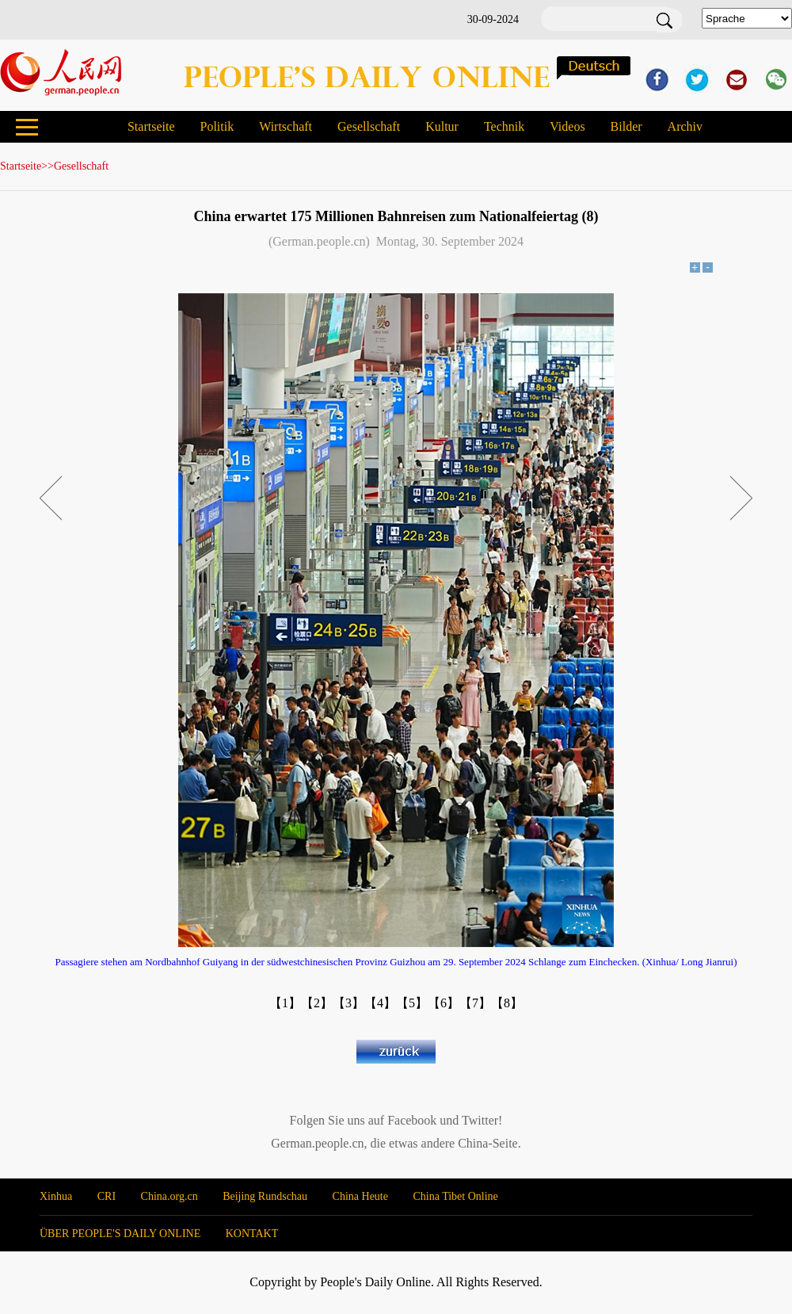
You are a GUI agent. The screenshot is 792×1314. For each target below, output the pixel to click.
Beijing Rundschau (265, 1196)
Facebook (411, 1120)
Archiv (685, 126)
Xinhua (56, 1196)
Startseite (151, 126)
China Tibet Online (455, 1196)
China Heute (360, 1196)
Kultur (442, 126)
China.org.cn (169, 1196)
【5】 (412, 1003)
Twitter (480, 1120)
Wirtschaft (285, 126)
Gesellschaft (368, 126)
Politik (217, 126)
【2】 (317, 1003)
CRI (106, 1196)
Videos (567, 126)
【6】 (443, 1003)
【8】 (507, 1003)
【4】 (380, 1003)
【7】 (475, 1003)
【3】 (348, 1003)
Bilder (626, 126)
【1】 (285, 1003)
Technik (504, 126)
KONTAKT (252, 1234)
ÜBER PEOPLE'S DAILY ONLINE (120, 1234)
